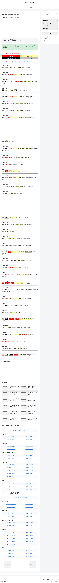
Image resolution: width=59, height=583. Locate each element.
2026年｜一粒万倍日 (11, 436)
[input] (50, 14)
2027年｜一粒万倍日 (11, 504)
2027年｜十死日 (11, 522)
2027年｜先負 (11, 553)
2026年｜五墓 (11, 464)
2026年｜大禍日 (29, 470)
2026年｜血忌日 (11, 467)
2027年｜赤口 (29, 556)
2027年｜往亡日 (11, 544)
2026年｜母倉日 (11, 449)
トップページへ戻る (45, 579)
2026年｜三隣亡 (11, 458)
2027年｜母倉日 (11, 516)
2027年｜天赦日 (11, 507)
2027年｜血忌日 (11, 535)
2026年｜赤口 (29, 489)
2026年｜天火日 (29, 467)
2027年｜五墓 (11, 532)
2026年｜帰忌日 (29, 464)
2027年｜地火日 (11, 538)
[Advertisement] (20, 28)
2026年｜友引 (29, 483)
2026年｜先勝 (11, 483)
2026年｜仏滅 (29, 486)
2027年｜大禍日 (29, 538)
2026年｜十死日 (11, 455)
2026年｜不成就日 (29, 458)
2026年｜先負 (11, 486)
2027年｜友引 (29, 550)
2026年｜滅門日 (29, 473)
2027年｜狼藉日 (11, 541)
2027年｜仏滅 (29, 553)
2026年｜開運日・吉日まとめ (20, 430)
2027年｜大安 (11, 556)
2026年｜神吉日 (11, 446)
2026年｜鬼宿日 (29, 436)
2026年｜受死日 (29, 455)
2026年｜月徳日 (29, 449)
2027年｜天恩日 (29, 513)
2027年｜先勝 (11, 550)
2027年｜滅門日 (29, 541)
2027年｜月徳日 (29, 516)
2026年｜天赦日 (11, 439)
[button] (57, 14)
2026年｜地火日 (11, 470)
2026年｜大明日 (29, 439)
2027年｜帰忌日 (29, 532)
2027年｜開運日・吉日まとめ (20, 497)
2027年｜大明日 (29, 507)
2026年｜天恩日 (29, 446)
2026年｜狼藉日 (11, 473)
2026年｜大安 (11, 489)
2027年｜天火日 (29, 535)
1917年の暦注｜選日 (6, 361)
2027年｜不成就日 (29, 525)
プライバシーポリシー (54, 579)
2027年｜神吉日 (11, 513)
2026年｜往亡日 (11, 476)
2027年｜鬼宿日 (29, 504)
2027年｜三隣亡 (11, 525)
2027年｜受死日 (29, 522)
